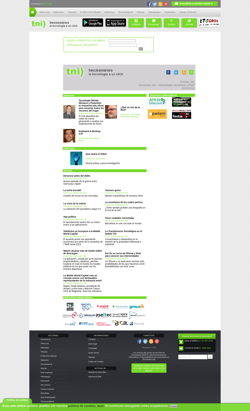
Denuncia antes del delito (76, 176)
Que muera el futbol (96, 154)
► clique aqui (205, 348)
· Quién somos (93, 353)
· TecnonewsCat (46, 364)
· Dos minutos (45, 385)
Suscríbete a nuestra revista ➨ (196, 3)
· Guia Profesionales (47, 397)
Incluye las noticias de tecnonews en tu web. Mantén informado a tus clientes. (149, 368)
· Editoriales (44, 348)
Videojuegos (154, 12)
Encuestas (153, 22)
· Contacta (92, 339)
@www (189, 22)
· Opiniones (44, 360)
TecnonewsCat (125, 12)
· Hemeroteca (45, 339)
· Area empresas (46, 372)
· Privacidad (92, 348)
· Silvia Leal (44, 343)
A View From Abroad (90, 12)
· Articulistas (44, 393)
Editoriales (58, 12)
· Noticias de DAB (94, 377)
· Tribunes (43, 352)
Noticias (140, 12)
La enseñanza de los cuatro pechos (124, 202)
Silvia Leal (44, 12)
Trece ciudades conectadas (119, 218)
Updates (136, 22)
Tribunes (72, 12)
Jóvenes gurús (113, 190)
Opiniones (109, 12)
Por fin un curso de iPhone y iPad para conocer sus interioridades (123, 254)
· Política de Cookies (95, 362)
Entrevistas (169, 12)
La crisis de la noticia (74, 203)
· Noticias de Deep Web (97, 372)
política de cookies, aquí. (86, 405)
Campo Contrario (187, 12)
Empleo (171, 22)
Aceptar (173, 406)
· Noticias (43, 368)
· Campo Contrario (47, 389)
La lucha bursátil (72, 190)
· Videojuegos (45, 377)
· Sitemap (91, 357)
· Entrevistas (44, 381)
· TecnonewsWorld (47, 401)
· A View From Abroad (48, 356)
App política (69, 216)
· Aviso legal (92, 344)
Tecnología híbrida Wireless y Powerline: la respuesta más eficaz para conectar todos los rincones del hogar (91, 105)
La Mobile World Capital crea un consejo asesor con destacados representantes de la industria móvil (82, 278)
